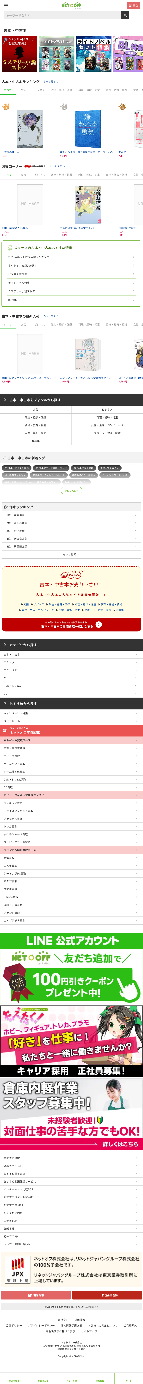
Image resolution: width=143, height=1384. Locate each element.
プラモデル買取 (13, 818)
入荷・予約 (71, 1380)
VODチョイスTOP (14, 1166)
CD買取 (8, 787)
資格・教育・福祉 (116, 90)
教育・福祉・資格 (111, 604)
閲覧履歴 (100, 1380)
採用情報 (79, 1320)
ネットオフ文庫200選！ (22, 265)
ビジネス (39, 90)
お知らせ (9, 1228)
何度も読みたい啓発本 (83, 475)
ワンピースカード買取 (17, 842)
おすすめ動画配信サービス (20, 1181)
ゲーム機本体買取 (14, 771)
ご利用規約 (130, 1325)
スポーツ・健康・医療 (107, 433)
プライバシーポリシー (41, 1325)
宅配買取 (38, 1295)
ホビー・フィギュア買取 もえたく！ (25, 795)
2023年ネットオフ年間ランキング (28, 257)
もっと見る (49, 81)
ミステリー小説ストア (21, 291)
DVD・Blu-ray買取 (15, 779)
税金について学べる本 (76, 482)
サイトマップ (89, 1331)
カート (129, 1380)
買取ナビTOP (12, 1158)
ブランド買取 (12, 912)
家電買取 (9, 858)
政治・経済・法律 (61, 90)
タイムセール (12, 721)
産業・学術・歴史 (35, 433)
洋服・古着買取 (13, 905)
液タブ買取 (10, 881)
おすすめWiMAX (13, 1205)
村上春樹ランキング (15, 475)
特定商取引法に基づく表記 (71, 1349)
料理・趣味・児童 (89, 90)
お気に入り (43, 1380)
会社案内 (63, 1320)
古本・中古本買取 (14, 748)
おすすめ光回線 (13, 1213)
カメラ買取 (10, 865)
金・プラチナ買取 (14, 920)
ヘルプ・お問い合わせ (17, 1244)
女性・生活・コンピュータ (107, 425)
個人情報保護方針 (71, 1325)
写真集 (36, 441)
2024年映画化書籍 (83, 468)
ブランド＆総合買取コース (20, 850)
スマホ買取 (10, 889)
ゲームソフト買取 (14, 764)
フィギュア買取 (13, 803)
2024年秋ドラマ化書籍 (17, 468)
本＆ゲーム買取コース (17, 740)
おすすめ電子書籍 (14, 1173)
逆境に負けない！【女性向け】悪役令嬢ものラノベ (31, 482)
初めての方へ (12, 1236)
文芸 (23, 90)
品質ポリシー (14, 1325)
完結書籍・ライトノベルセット (49, 475)
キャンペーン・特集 (16, 713)
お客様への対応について (103, 1325)
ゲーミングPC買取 (15, 873)
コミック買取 (12, 756)
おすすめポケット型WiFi (18, 1197)
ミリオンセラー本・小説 (115, 475)
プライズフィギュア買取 (18, 811)
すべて (8, 90)
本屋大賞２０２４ (109, 468)
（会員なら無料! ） (34, 166)
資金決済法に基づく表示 (60, 1331)
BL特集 (12, 300)
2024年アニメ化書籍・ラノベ (51, 468)
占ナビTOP (10, 1220)
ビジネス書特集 (17, 274)
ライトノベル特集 (19, 282)
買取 (135, 5)
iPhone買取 (11, 897)
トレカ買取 (10, 826)
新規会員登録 (110, 1295)
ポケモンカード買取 (16, 834)
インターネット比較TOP (18, 1189)
